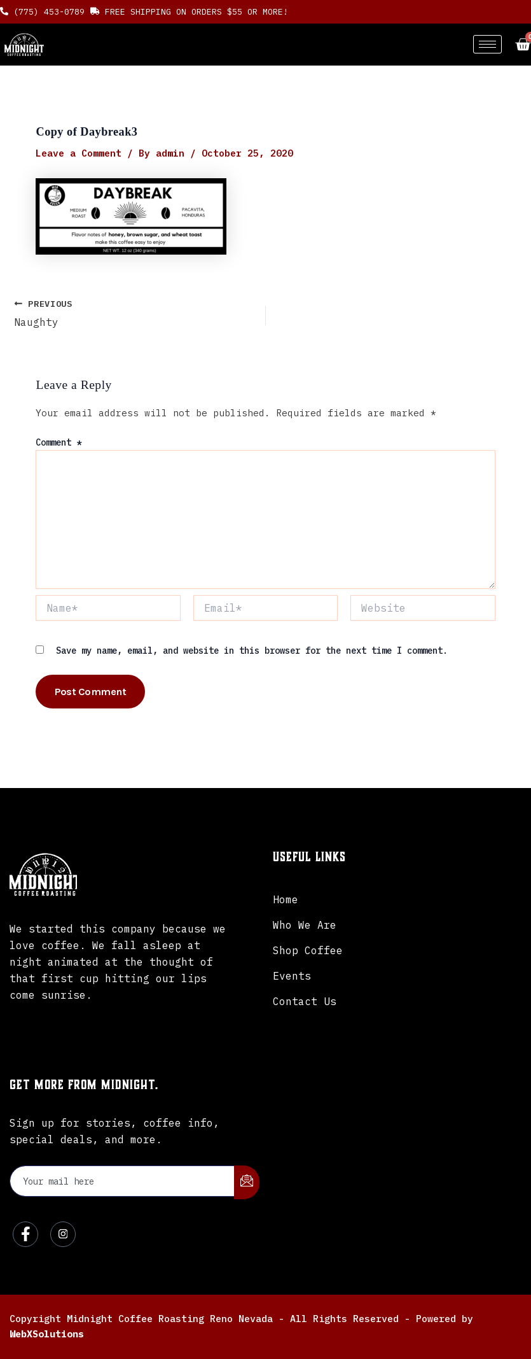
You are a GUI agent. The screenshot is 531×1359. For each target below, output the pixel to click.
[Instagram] (63, 1234)
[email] (122, 1181)
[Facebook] (25, 1234)
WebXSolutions (47, 1334)
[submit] (246, 1182)
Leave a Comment (78, 153)
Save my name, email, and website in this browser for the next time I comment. (252, 650)
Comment (58, 442)
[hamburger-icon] (487, 44)
